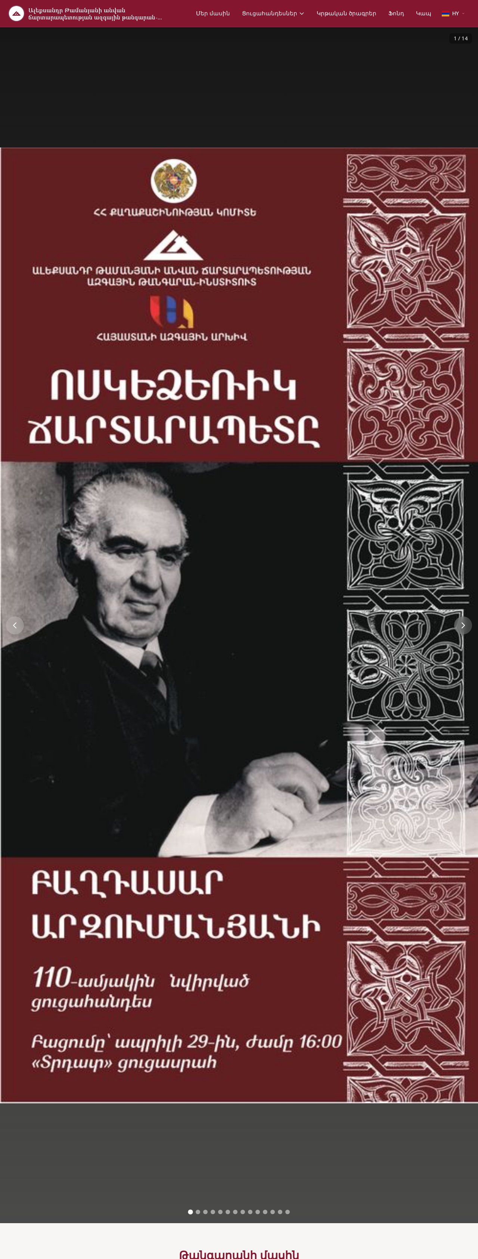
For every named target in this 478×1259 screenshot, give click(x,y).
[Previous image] (15, 625)
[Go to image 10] (257, 1212)
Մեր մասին (213, 13)
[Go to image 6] (228, 1212)
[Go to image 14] (287, 1212)
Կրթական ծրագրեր (346, 13)
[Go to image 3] (205, 1212)
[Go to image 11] (265, 1212)
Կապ (423, 13)
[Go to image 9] (250, 1212)
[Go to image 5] (220, 1212)
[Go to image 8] (242, 1212)
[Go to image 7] (235, 1212)
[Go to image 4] (213, 1212)
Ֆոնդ (396, 13)
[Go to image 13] (280, 1212)
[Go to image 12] (272, 1212)
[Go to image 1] (190, 1212)
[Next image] (463, 625)
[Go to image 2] (198, 1212)
